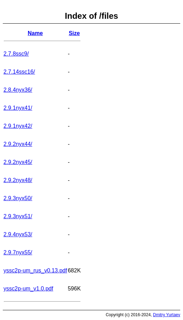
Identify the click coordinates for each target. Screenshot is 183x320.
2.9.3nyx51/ (17, 216)
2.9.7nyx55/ (17, 252)
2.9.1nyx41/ (17, 108)
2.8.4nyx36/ (17, 90)
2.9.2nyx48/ (17, 180)
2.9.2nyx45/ (17, 162)
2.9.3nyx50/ (17, 198)
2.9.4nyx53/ (17, 234)
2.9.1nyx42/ (17, 126)
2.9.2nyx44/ (17, 144)
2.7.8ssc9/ (16, 54)
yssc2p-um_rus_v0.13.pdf (35, 270)
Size (74, 33)
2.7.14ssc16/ (19, 72)
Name (35, 33)
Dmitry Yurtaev (166, 314)
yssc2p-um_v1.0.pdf (28, 289)
